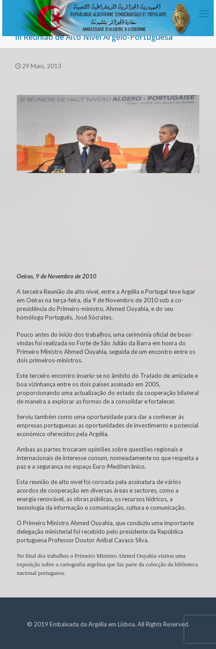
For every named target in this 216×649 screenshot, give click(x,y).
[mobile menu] (203, 13)
